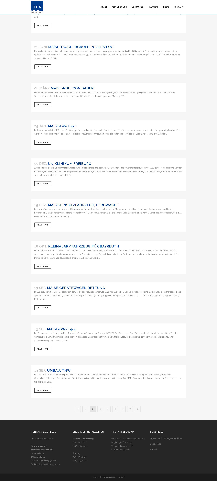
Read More (43, 26)
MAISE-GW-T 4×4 (62, 126)
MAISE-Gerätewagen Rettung (76, 288)
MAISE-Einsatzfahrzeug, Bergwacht (83, 205)
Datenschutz (155, 444)
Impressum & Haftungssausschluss (166, 438)
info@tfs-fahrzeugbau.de (49, 464)
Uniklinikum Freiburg (69, 164)
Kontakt (153, 449)
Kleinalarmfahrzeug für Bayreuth (83, 246)
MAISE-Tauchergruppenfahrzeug (81, 47)
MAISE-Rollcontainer (72, 88)
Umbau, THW (59, 370)
